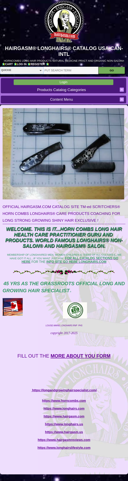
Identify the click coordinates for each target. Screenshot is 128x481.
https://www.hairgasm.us (64, 432)
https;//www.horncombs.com (64, 400)
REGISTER (38, 64)
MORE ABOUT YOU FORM (81, 356)
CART (9, 64)
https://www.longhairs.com (64, 408)
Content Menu (87, 99)
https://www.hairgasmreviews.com (64, 440)
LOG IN (22, 64)
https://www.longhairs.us (64, 424)
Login (64, 82)
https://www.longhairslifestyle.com (64, 447)
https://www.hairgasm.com (64, 416)
